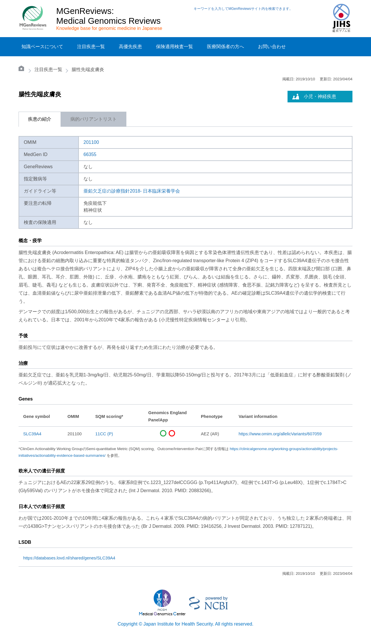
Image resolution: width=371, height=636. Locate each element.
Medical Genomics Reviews (108, 21)
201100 (91, 142)
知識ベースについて (42, 46)
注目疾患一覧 (91, 46)
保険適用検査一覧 (174, 46)
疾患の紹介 (39, 119)
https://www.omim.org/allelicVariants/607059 (280, 434)
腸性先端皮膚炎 (88, 69)
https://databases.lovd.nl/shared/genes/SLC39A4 (69, 558)
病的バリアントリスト (93, 119)
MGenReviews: (85, 11)
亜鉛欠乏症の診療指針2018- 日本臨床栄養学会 (131, 191)
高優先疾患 (130, 46)
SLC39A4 (32, 434)
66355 (90, 154)
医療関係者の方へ (225, 46)
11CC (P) (104, 434)
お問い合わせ (272, 46)
